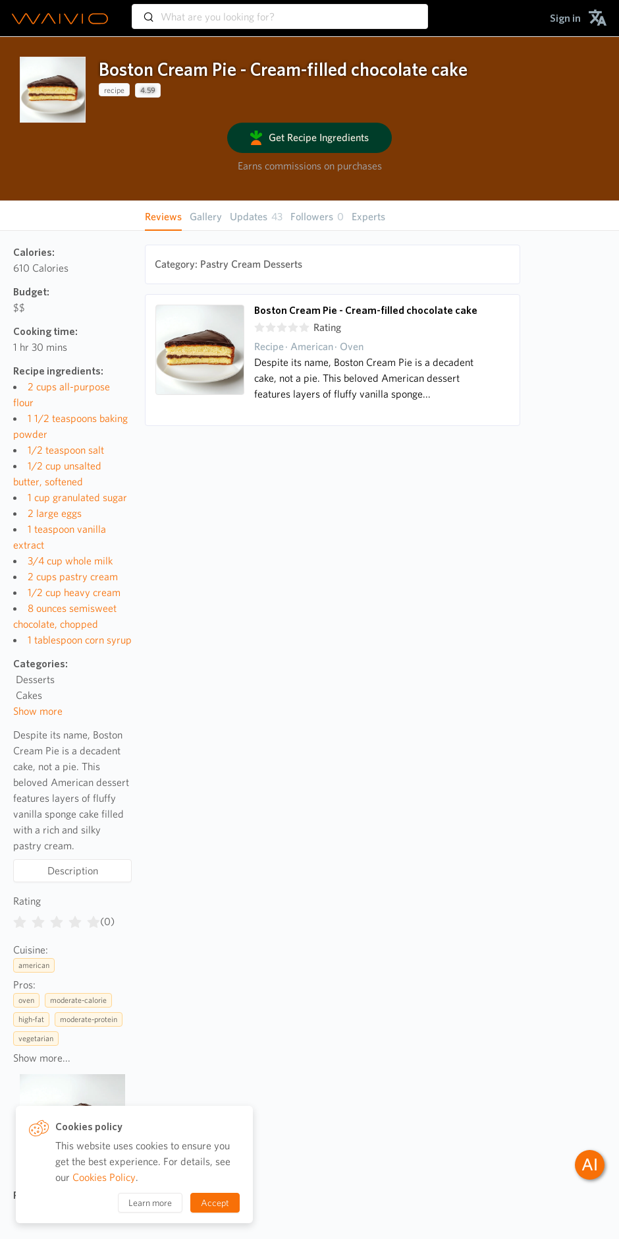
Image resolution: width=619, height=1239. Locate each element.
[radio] (19, 919)
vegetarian (35, 1038)
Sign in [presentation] (565, 18)
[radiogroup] (56, 919)
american (33, 965)
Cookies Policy (104, 1177)
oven (26, 1000)
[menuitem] (565, 18)
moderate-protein (88, 1019)
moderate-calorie (78, 1000)
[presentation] (53, 90)
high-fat (31, 1019)
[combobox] (280, 10)
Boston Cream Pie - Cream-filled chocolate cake (365, 311)
